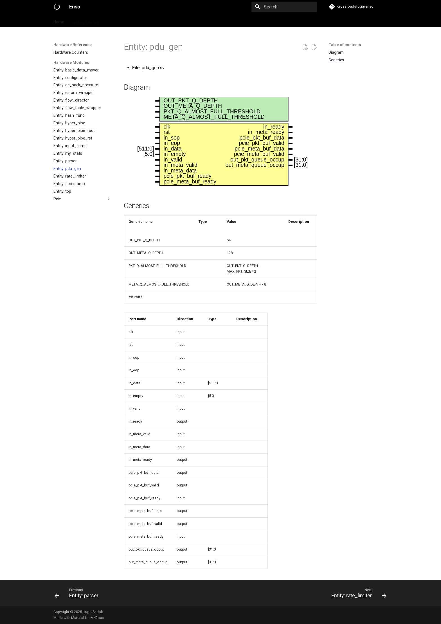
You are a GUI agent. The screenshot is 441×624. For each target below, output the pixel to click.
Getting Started (85, 20)
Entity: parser (65, 161)
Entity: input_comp (70, 145)
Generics (336, 60)
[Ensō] (56, 6)
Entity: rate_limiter (69, 176)
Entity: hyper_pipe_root (74, 130)
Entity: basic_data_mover (76, 70)
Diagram (336, 52)
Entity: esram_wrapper (73, 92)
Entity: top (62, 191)
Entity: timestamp (69, 183)
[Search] (284, 7)
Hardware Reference (149, 20)
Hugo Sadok (93, 612)
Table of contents (344, 44)
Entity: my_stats (67, 153)
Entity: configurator (70, 77)
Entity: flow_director (71, 100)
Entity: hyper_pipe (69, 123)
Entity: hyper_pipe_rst (72, 138)
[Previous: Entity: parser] (78, 593)
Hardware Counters (70, 52)
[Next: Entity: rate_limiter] (357, 593)
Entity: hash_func (68, 115)
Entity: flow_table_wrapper (77, 108)
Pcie (82, 198)
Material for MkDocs (87, 618)
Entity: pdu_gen (67, 168)
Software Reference (194, 20)
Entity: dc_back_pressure (75, 85)
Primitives (115, 20)
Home (58, 20)
